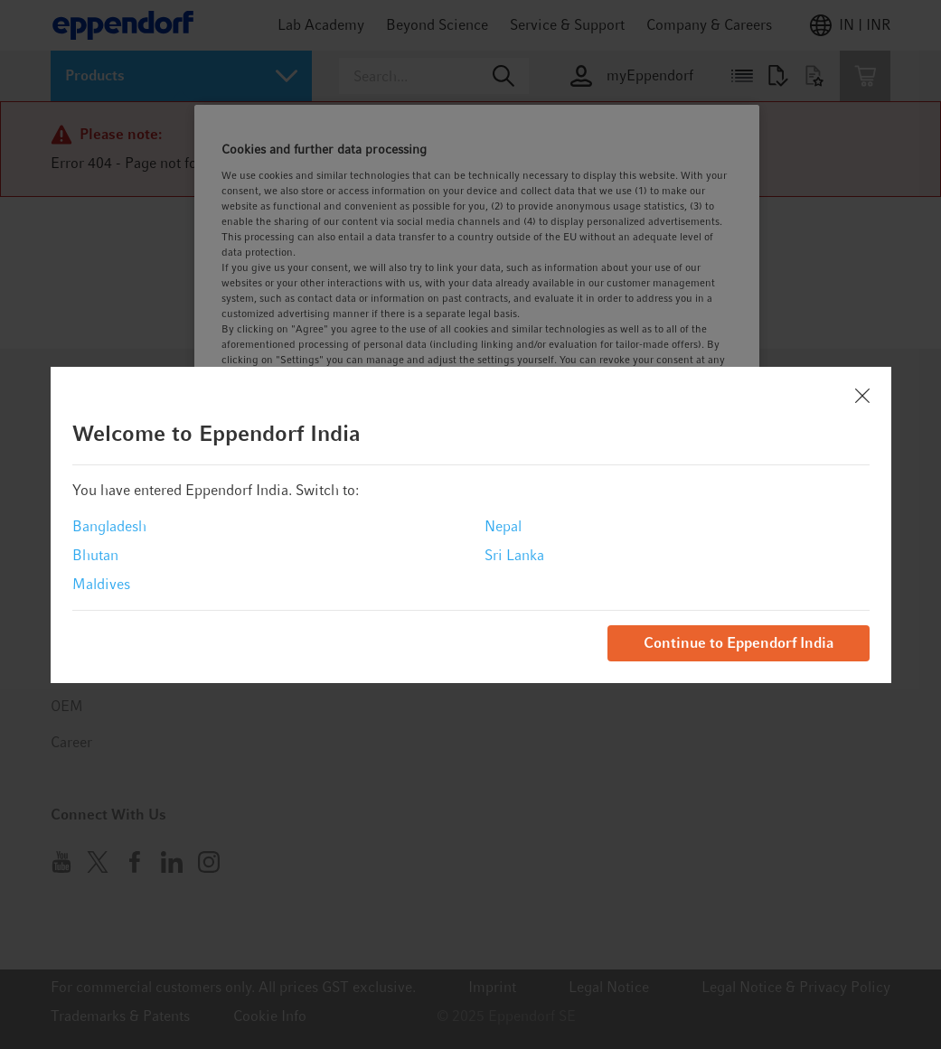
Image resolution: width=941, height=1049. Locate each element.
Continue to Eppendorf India (738, 642)
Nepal (503, 526)
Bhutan (95, 555)
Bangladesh (109, 526)
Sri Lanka (514, 555)
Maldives (101, 584)
